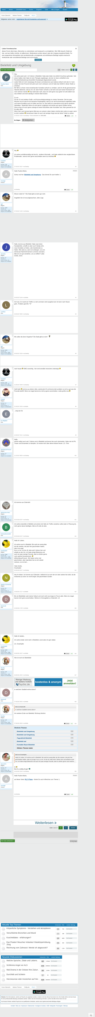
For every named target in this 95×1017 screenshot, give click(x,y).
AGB (48, 1005)
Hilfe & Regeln (55, 9)
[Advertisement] (20, 479)
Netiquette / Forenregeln (56, 1005)
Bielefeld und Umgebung (15, 65)
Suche (31, 9)
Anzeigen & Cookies (40, 1005)
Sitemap (65, 1005)
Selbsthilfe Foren (21, 9)
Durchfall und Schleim (15, 974)
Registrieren (63, 12)
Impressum (24, 1005)
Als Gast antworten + (7, 69)
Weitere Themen (17, 987)
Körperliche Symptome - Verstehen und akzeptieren (28, 928)
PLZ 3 (33, 987)
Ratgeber (39, 9)
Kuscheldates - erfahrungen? (18, 937)
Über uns (18, 1005)
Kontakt (13, 1005)
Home (4, 9)
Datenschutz (31, 1005)
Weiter (73, 828)
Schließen (38, 60)
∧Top (91, 1015)
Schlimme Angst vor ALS (17, 965)
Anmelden (73, 12)
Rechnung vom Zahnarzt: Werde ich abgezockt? (27, 948)
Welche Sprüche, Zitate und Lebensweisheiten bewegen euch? (33, 960)
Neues (11, 9)
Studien (65, 9)
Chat (46, 9)
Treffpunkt (26, 987)
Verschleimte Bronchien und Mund (21, 933)
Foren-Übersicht (5, 987)
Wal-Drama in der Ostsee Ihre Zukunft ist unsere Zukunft (30, 970)
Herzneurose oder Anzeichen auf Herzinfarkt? (25, 979)
